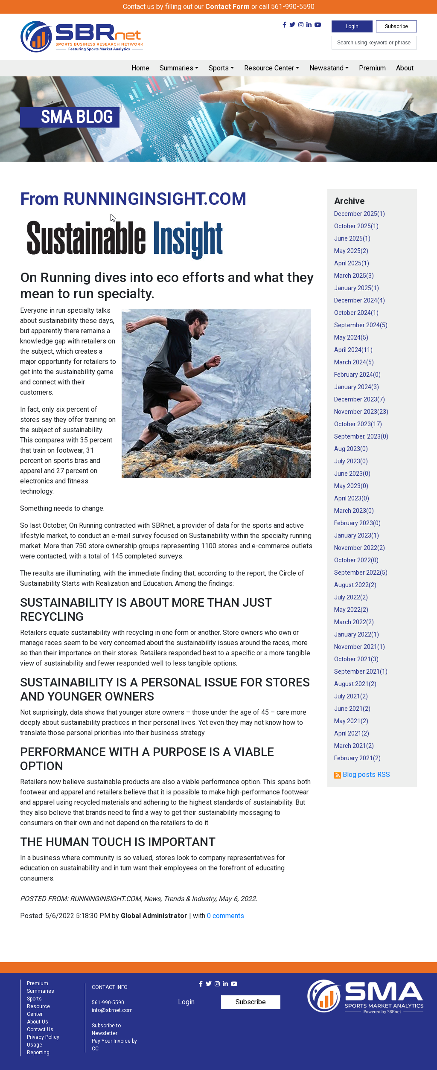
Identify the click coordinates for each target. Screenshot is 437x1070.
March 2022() (354, 622)
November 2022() (359, 547)
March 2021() (354, 745)
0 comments (225, 916)
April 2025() (351, 263)
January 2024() (356, 387)
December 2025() (359, 213)
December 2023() (359, 399)
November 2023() (361, 411)
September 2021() (360, 671)
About (405, 68)
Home (140, 68)
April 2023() (351, 498)
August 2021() (355, 683)
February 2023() (357, 523)
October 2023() (358, 424)
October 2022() (356, 560)
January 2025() (356, 288)
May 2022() (351, 609)
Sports (219, 68)
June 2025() (352, 238)
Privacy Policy (43, 1037)
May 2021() (351, 721)
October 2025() (356, 226)
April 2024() (353, 349)
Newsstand (326, 68)
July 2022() (351, 597)
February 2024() (357, 374)
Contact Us (40, 1029)
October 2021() (356, 659)
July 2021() (351, 696)
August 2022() (355, 585)
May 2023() (351, 486)
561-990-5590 (108, 1003)
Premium (372, 68)
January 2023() (356, 535)
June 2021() (352, 708)
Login (352, 26)
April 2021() (351, 733)
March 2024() (354, 362)
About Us (37, 1022)
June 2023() (352, 473)
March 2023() (354, 510)
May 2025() (351, 250)
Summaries (176, 68)
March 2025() (354, 275)
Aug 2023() (351, 448)
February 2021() (357, 758)
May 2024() (351, 337)
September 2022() (360, 572)
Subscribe (396, 26)
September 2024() (360, 325)
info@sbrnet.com (112, 1010)
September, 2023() (361, 436)
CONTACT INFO (110, 987)
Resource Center (269, 68)
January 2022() (356, 634)
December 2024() (359, 300)
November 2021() (359, 646)
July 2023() (351, 461)
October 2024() (356, 312)
